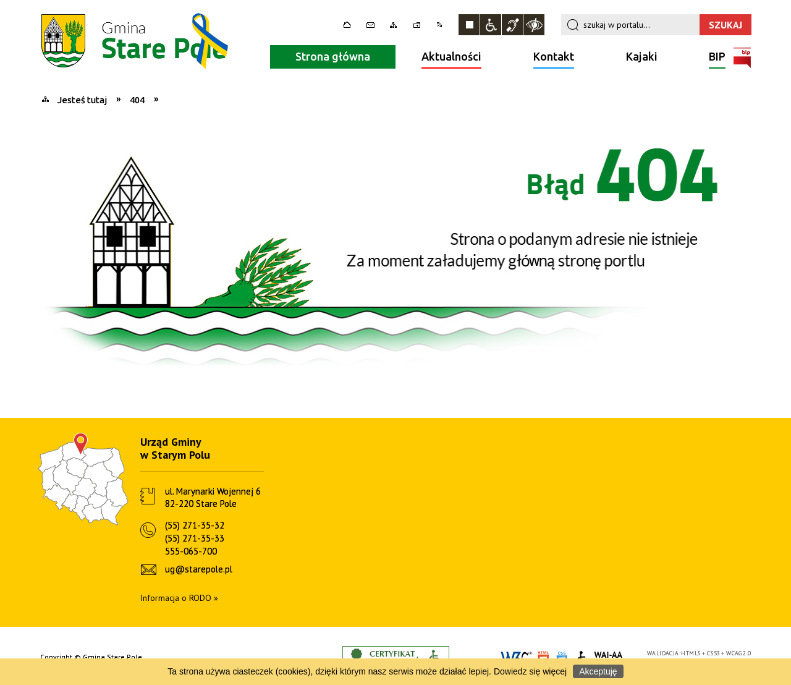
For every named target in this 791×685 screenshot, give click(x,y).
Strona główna (332, 56)
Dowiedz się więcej (530, 671)
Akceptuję (598, 671)
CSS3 (714, 653)
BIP (717, 58)
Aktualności (451, 56)
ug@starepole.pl (198, 569)
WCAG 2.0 (738, 653)
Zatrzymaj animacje (469, 24)
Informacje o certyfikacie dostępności (395, 657)
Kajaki (642, 56)
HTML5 (691, 653)
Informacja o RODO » (179, 597)
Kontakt (553, 56)
